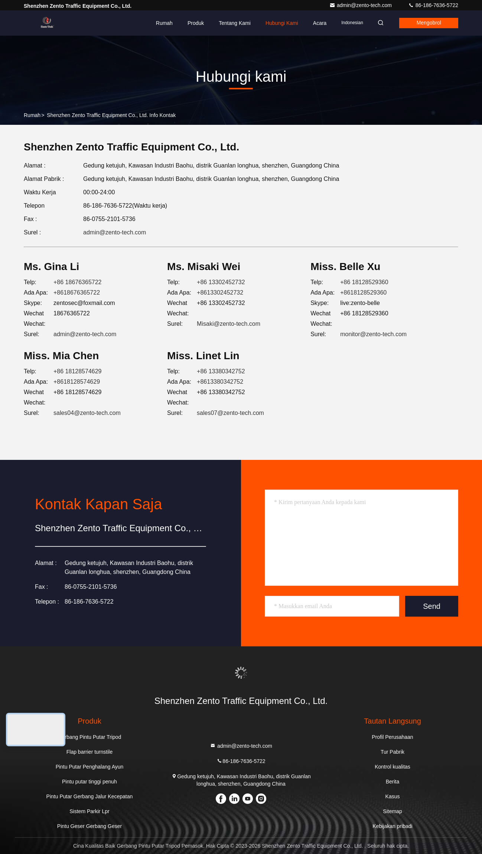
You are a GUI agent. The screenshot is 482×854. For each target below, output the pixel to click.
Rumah (162, 23)
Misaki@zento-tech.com (228, 324)
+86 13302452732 (221, 282)
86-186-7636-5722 (433, 5)
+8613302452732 (220, 292)
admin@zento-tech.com (361, 5)
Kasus (392, 796)
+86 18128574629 (77, 371)
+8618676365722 (76, 292)
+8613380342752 (220, 382)
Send (431, 606)
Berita (393, 782)
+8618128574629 (76, 382)
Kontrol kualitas (392, 767)
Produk (193, 23)
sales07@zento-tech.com (230, 413)
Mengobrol (428, 23)
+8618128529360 (363, 292)
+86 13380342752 (221, 371)
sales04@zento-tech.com (87, 413)
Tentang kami (232, 23)
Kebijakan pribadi (392, 826)
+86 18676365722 (77, 282)
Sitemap (392, 811)
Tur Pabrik (392, 752)
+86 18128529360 (364, 282)
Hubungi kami (279, 23)
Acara (318, 23)
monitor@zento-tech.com (373, 334)
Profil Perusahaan (392, 737)
